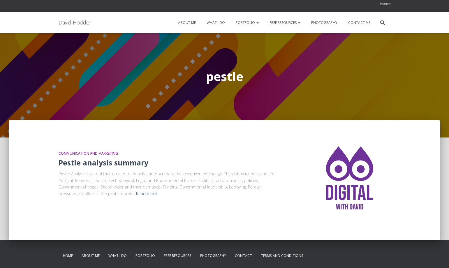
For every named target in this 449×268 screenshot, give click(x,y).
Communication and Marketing (88, 153)
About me (186, 22)
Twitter (385, 3)
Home (68, 255)
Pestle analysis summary (103, 163)
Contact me (358, 22)
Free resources (284, 22)
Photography (323, 22)
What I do (215, 22)
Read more (146, 193)
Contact (243, 255)
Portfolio (247, 22)
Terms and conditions (282, 255)
